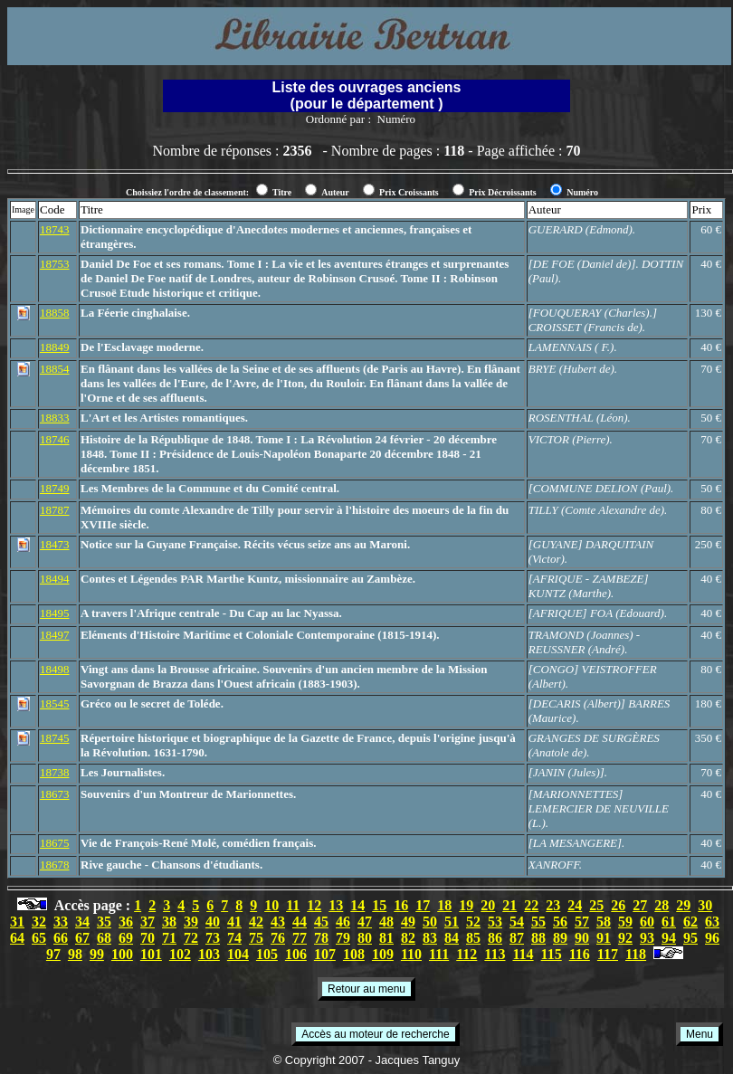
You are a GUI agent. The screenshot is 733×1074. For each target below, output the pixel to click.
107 (325, 954)
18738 (55, 772)
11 (293, 905)
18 (444, 905)
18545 (55, 703)
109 (383, 954)
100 (122, 954)
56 (560, 921)
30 (705, 905)
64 (17, 938)
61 (669, 921)
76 (278, 938)
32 (39, 921)
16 (401, 905)
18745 (55, 738)
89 (560, 938)
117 (607, 954)
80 (364, 938)
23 (553, 905)
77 (299, 938)
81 (386, 938)
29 (683, 905)
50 (430, 921)
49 (408, 921)
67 (82, 938)
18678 (55, 864)
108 (354, 954)
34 (82, 921)
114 (522, 954)
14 (357, 905)
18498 (55, 669)
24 (574, 905)
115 (551, 954)
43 (278, 921)
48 (386, 921)
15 (379, 905)
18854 (55, 368)
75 (256, 938)
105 (267, 954)
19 (466, 905)
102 (180, 954)
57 (582, 921)
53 (495, 921)
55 (538, 921)
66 (60, 938)
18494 (55, 578)
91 (603, 938)
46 (343, 921)
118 (635, 954)
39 (191, 921)
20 (488, 905)
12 (314, 905)
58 (603, 921)
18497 (55, 635)
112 (466, 954)
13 (335, 905)
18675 (55, 843)
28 (661, 905)
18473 (55, 544)
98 (75, 954)
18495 (55, 613)
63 (712, 921)
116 (579, 954)
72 (191, 938)
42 (256, 921)
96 (712, 938)
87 (516, 938)
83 (430, 938)
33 (60, 921)
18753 (55, 264)
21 (509, 905)
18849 (55, 347)
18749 (55, 488)
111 (439, 954)
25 (596, 905)
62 (690, 921)
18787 (55, 510)
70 (147, 938)
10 (271, 905)
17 (422, 905)
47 (364, 921)
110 (411, 954)
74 (234, 938)
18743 (55, 229)
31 (17, 921)
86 (495, 938)
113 (494, 954)
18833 (55, 417)
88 (538, 938)
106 (296, 954)
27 (640, 905)
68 (104, 938)
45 (321, 921)
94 (669, 938)
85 (473, 938)
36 (126, 921)
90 (582, 938)
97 (53, 954)
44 (299, 921)
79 (343, 938)
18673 (55, 794)
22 (531, 905)
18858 (55, 312)
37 (147, 921)
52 (473, 921)
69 (126, 938)
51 (451, 921)
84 (451, 938)
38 (169, 921)
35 (104, 921)
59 (625, 921)
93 (647, 938)
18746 (55, 439)
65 (39, 938)
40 (212, 921)
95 (690, 938)
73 (212, 938)
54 (516, 921)
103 (209, 954)
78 (321, 938)
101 (151, 954)
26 (618, 905)
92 (625, 938)
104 (238, 954)
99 (97, 954)
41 (234, 921)
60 (647, 921)
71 (169, 938)
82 (408, 938)
